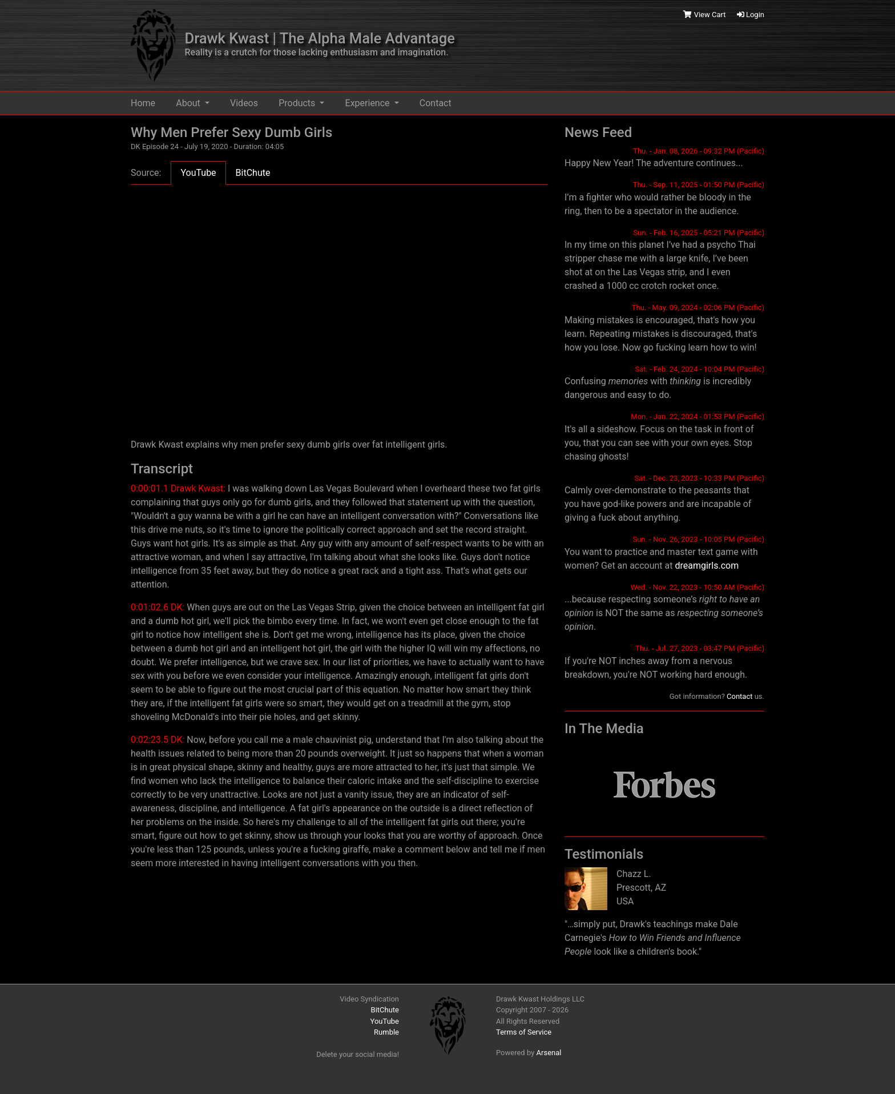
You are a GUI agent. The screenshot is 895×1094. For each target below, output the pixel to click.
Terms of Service (523, 1032)
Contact (435, 103)
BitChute (385, 1009)
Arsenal (549, 1052)
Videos (244, 103)
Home (143, 103)
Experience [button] (368, 103)
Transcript (162, 469)
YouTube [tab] (198, 172)
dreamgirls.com (707, 565)
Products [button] (298, 103)
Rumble (386, 1032)
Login (750, 14)
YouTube (385, 1021)
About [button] (189, 103)
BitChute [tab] (253, 172)
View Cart (705, 14)
